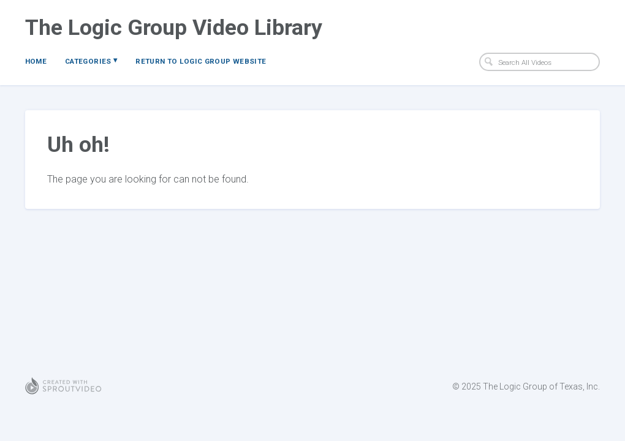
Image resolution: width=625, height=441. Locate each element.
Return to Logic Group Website (200, 61)
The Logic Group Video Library (173, 27)
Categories (91, 61)
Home (36, 61)
